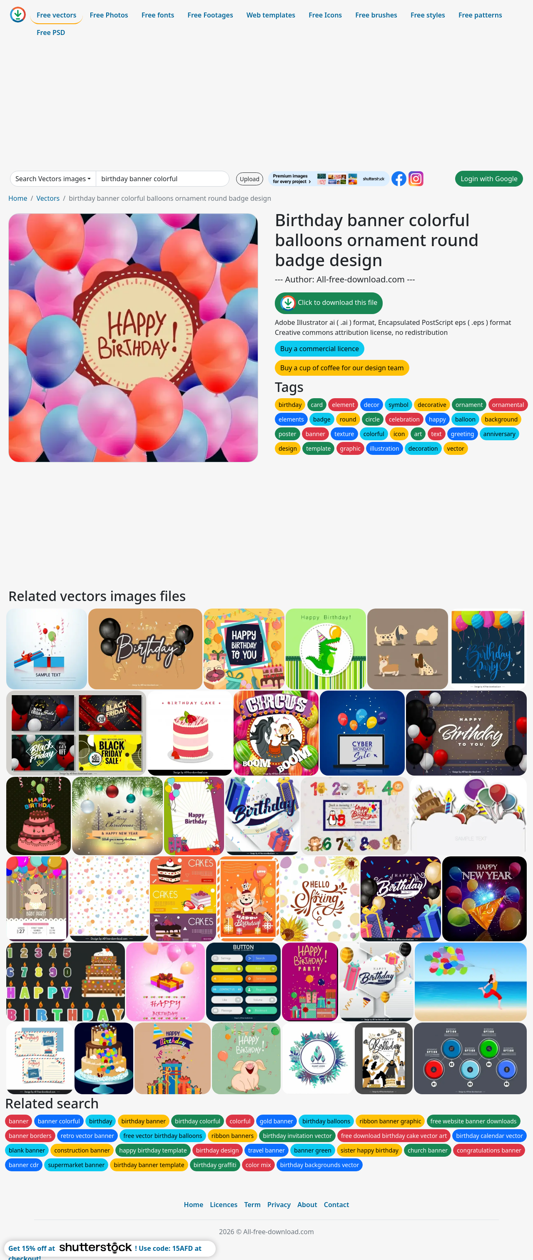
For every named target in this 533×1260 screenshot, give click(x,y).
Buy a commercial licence (319, 348)
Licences (223, 1204)
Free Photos (109, 15)
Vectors (48, 198)
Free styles (428, 15)
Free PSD (51, 32)
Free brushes (376, 15)
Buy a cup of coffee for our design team (342, 367)
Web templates (271, 15)
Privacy (279, 1204)
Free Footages (210, 15)
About (307, 1204)
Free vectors (56, 15)
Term (252, 1204)
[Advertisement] (266, 105)
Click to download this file (328, 303)
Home (17, 198)
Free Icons (325, 15)
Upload (249, 179)
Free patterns (480, 15)
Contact (336, 1204)
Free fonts (158, 15)
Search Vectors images (50, 178)
